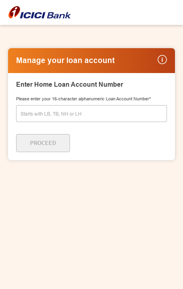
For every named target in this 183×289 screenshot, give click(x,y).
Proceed (43, 143)
